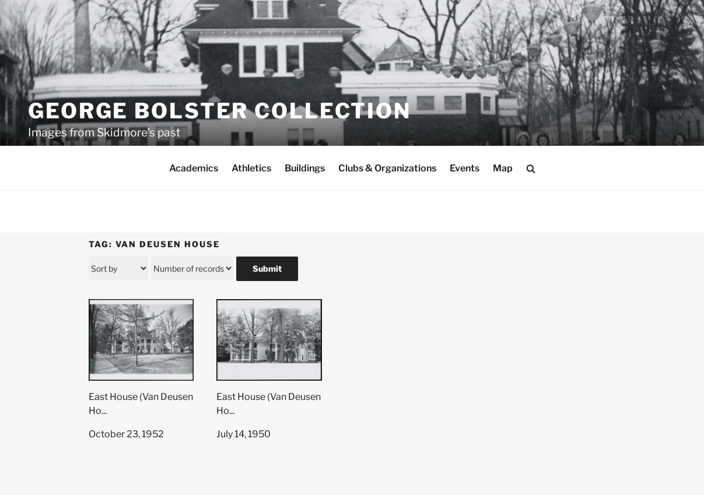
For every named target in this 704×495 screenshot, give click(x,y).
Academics (193, 168)
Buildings (305, 168)
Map (503, 168)
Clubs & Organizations (387, 168)
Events (464, 168)
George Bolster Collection (219, 111)
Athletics (251, 168)
